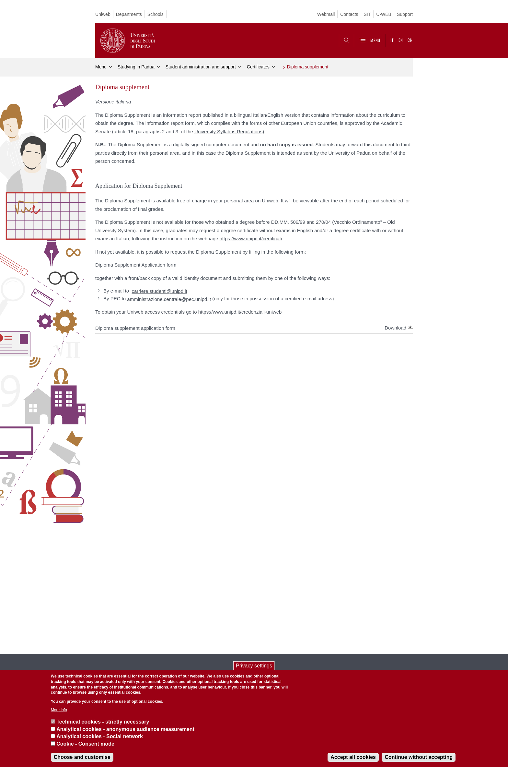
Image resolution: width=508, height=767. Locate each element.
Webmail (326, 14)
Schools (155, 14)
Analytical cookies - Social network (99, 736)
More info (59, 710)
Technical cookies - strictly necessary (102, 722)
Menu (101, 66)
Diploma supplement (308, 66)
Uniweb (102, 14)
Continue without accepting (419, 757)
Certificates (258, 66)
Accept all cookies (353, 757)
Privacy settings (254, 665)
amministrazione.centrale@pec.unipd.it (169, 299)
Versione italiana (113, 101)
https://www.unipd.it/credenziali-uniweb (240, 312)
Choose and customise (82, 757)
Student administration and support (201, 66)
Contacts (349, 14)
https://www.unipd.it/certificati (251, 238)
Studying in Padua (136, 66)
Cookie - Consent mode (85, 744)
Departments (129, 14)
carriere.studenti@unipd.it (159, 291)
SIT (367, 14)
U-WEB (383, 14)
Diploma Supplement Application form (135, 265)
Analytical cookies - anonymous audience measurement (125, 729)
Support (405, 14)
